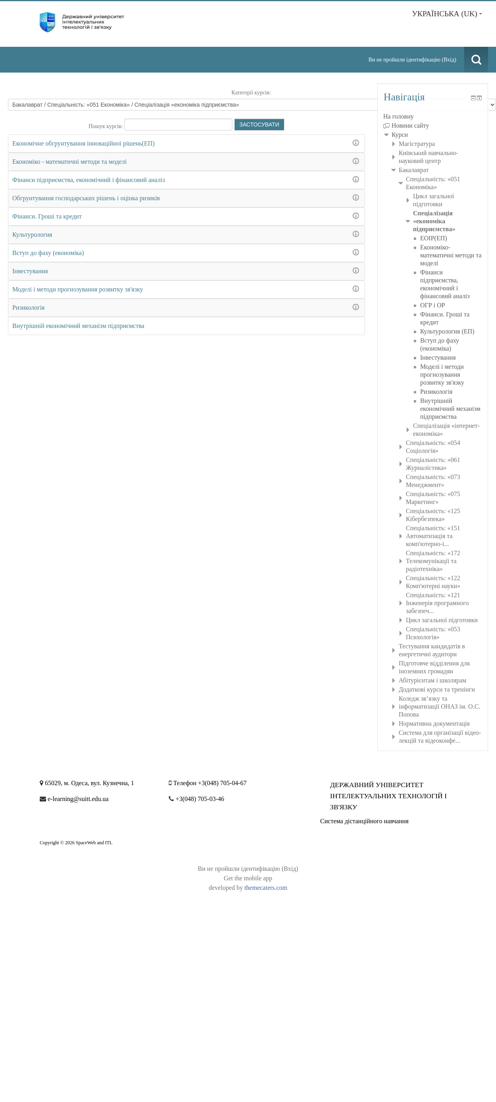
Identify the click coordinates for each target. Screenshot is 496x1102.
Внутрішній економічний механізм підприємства (78, 325)
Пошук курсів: (106, 126)
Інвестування (30, 271)
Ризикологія (28, 307)
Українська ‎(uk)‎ (447, 14)
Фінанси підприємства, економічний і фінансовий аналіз (88, 179)
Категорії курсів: (251, 93)
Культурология (32, 234)
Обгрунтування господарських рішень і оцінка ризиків (86, 198)
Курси (400, 134)
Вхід (449, 60)
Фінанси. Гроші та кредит (47, 216)
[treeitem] (432, 117)
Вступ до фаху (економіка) (48, 252)
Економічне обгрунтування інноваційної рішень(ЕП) (83, 143)
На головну (398, 116)
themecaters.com (265, 887)
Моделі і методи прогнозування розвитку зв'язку (77, 289)
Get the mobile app (248, 878)
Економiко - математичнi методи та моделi (69, 161)
